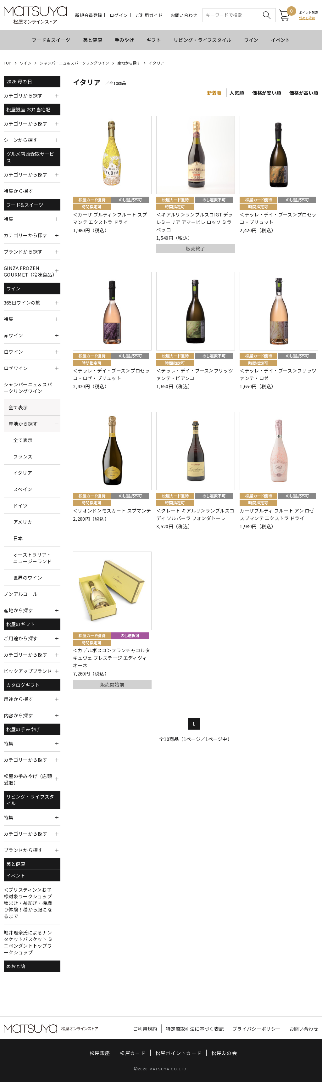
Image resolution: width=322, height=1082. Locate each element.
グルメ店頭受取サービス (30, 157)
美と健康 (92, 39)
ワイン (251, 39)
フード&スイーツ (24, 204)
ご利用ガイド (149, 15)
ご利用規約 (145, 1028)
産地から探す (128, 62)
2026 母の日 (19, 81)
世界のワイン (27, 577)
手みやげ (124, 39)
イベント (280, 39)
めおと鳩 (15, 966)
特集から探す (18, 191)
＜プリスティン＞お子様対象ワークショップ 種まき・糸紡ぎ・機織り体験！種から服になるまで (28, 902)
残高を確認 (307, 17)
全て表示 (18, 407)
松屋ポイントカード (178, 1053)
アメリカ (22, 522)
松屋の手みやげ (23, 729)
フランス (22, 456)
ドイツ (20, 505)
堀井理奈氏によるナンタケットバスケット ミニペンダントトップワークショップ (28, 942)
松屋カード (133, 1053)
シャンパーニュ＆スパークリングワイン (74, 62)
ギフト (154, 39)
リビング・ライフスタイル (202, 39)
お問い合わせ (183, 15)
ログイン (119, 15)
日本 (18, 538)
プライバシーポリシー (256, 1028)
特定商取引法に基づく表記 (195, 1028)
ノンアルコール (20, 594)
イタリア (156, 62)
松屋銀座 (100, 1053)
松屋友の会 (224, 1053)
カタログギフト (23, 684)
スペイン (22, 489)
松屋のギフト (20, 624)
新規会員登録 (88, 15)
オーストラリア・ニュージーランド (32, 557)
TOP (8, 62)
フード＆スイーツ (51, 39)
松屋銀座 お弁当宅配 (28, 109)
